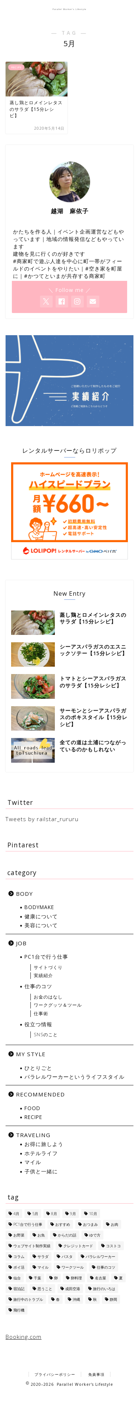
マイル (32, 1162)
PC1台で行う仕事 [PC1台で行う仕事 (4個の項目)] (27, 1224)
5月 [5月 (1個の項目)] (35, 1213)
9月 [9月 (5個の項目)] (73, 1213)
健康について (41, 916)
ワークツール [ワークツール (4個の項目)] (73, 1267)
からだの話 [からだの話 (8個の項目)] (67, 1235)
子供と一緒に (41, 1171)
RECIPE (33, 1116)
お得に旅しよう (43, 1143)
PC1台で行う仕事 (46, 956)
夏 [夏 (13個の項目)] (121, 1277)
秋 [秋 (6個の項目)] (95, 1299)
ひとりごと (38, 1067)
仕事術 (41, 1013)
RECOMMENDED (40, 1094)
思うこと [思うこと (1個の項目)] (44, 1288)
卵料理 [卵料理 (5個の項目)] (76, 1277)
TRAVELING (33, 1135)
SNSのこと (46, 1034)
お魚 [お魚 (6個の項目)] (41, 1235)
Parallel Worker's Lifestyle (69, 9)
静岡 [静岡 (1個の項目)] (113, 1299)
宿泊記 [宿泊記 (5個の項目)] (18, 1288)
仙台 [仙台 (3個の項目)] (17, 1277)
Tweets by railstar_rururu (42, 819)
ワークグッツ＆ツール (58, 1005)
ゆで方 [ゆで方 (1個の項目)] (94, 1235)
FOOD (32, 1108)
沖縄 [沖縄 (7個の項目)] (76, 1299)
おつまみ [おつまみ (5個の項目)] (90, 1224)
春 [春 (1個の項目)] (58, 1299)
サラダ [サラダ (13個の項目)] (43, 1256)
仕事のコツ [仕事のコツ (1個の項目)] (106, 1267)
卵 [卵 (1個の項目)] (56, 1277)
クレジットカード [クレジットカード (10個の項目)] (78, 1245)
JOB (21, 943)
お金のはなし (48, 997)
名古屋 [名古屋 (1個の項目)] (100, 1277)
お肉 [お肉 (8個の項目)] (114, 1224)
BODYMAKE (39, 907)
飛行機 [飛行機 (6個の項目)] (18, 1310)
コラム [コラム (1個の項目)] (18, 1256)
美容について (41, 925)
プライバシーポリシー (54, 1374)
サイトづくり (48, 967)
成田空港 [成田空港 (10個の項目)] (72, 1288)
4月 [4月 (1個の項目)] (16, 1213)
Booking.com (24, 1336)
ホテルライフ (41, 1153)
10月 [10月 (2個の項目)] (93, 1213)
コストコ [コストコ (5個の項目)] (113, 1245)
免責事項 (96, 1374)
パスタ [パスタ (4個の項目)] (67, 1256)
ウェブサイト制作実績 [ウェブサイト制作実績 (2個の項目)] (31, 1245)
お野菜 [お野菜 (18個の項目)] (18, 1235)
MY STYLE (31, 1054)
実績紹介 (43, 975)
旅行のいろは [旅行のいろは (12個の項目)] (104, 1288)
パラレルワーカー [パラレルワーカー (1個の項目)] (100, 1256)
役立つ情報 (38, 1024)
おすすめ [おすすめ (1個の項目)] (62, 1224)
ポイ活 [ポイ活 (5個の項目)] (18, 1267)
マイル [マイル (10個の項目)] (43, 1267)
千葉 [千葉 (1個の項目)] (37, 1277)
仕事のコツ (38, 986)
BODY (24, 893)
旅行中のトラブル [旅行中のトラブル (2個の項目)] (28, 1299)
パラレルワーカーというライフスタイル (74, 1076)
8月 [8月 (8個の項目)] (54, 1213)
